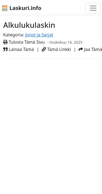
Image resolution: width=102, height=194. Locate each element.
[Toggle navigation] (93, 8)
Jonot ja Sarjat (39, 35)
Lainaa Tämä (18, 49)
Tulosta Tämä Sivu (24, 42)
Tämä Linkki (56, 49)
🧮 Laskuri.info (21, 8)
